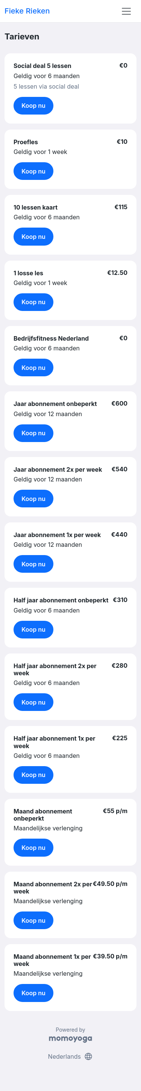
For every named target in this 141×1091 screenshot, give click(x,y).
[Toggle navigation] (126, 11)
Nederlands (70, 1056)
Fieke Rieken (27, 10)
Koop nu (33, 105)
